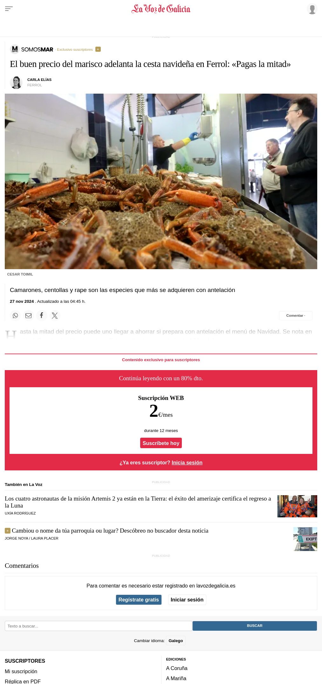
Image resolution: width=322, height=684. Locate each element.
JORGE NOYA (16, 538)
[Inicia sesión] (311, 8)
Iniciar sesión (187, 599)
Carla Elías (39, 80)
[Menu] (9, 9)
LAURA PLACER (44, 538)
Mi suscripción (21, 671)
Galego (175, 640)
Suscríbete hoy (161, 443)
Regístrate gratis (139, 599)
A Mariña (176, 678)
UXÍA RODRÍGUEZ (20, 513)
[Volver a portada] (161, 9)
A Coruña (177, 668)
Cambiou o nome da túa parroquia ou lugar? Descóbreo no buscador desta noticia (110, 530)
